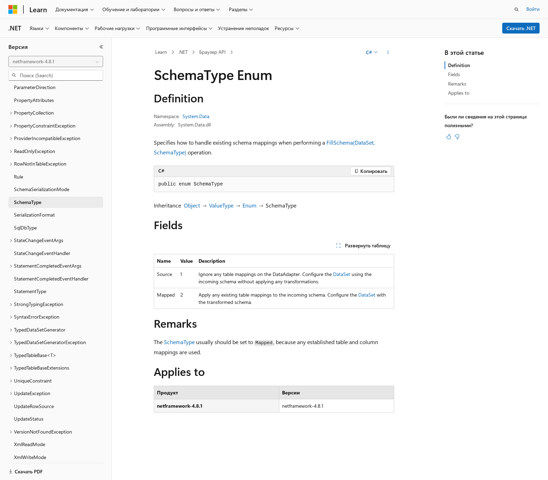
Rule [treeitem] (18, 142)
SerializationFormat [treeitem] (34, 180)
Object (192, 205)
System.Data (195, 116)
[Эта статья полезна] (449, 136)
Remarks (457, 83)
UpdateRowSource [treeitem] (34, 372)
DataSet (341, 274)
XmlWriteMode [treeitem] (30, 423)
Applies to (458, 92)
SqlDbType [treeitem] (25, 193)
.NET (183, 52)
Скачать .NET (521, 28)
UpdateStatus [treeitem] (28, 384)
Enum (250, 205)
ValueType (221, 205)
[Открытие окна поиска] (517, 9)
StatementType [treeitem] (30, 257)
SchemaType (179, 342)
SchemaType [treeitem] (27, 168)
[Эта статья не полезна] (457, 136)
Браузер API (212, 52)
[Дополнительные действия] (388, 52)
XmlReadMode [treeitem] (29, 410)
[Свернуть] (101, 47)
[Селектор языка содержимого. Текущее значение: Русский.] (24, 468)
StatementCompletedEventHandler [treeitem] (51, 244)
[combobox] (55, 61)
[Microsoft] (12, 9)
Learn (161, 52)
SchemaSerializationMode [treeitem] (41, 155)
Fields (454, 74)
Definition (459, 65)
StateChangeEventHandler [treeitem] (42, 219)
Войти (533, 9)
